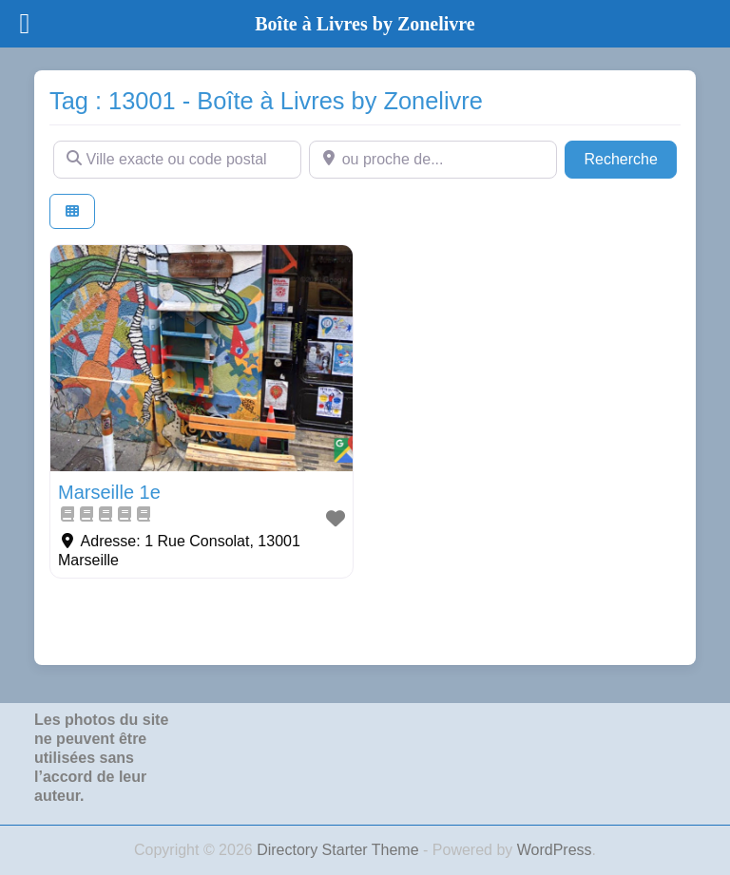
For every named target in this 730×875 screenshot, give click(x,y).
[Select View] (72, 211)
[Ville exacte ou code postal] (177, 160)
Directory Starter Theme (340, 850)
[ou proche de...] (433, 160)
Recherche (630, 157)
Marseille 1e (109, 492)
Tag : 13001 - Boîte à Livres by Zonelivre (266, 100)
